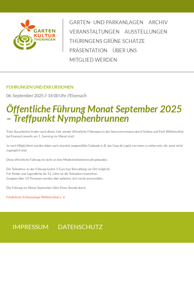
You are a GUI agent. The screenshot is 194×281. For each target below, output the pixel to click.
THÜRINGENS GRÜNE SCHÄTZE (107, 41)
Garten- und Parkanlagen (106, 22)
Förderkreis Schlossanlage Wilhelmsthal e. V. (35, 197)
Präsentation (88, 50)
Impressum (31, 226)
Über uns (124, 50)
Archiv (158, 22)
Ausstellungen (146, 31)
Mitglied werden (93, 60)
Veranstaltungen (94, 31)
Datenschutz (80, 226)
